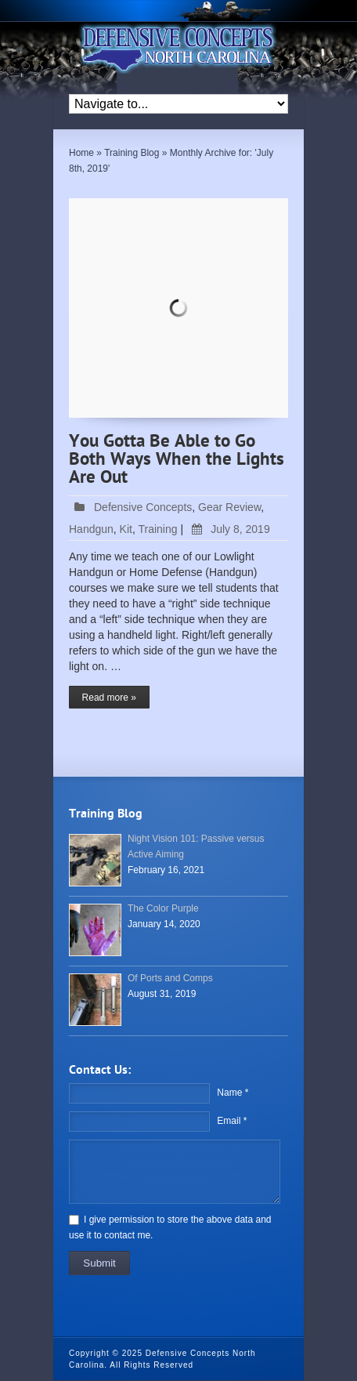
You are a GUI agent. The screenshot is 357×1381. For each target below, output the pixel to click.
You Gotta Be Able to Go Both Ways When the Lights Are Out (176, 460)
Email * (232, 1120)
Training (157, 529)
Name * (232, 1092)
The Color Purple (163, 908)
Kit (126, 529)
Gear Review (229, 507)
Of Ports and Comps (170, 978)
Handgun (91, 529)
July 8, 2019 (228, 529)
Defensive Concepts (143, 507)
